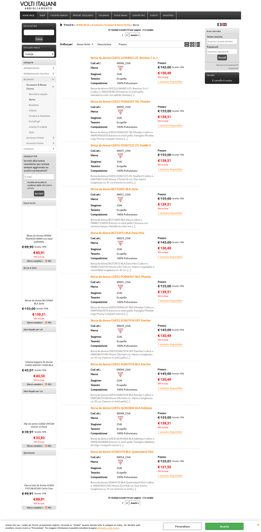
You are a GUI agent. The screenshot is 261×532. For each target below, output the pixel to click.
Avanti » (135, 35)
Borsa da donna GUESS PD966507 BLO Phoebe (121, 277)
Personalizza (182, 526)
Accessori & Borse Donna (36, 86)
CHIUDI (258, 524)
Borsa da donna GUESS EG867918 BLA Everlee (121, 364)
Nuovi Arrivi (29, 203)
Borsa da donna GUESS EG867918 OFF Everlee (121, 320)
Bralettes (34, 105)
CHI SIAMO (103, 15)
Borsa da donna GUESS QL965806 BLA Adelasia (121, 408)
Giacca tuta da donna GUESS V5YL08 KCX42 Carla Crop (39, 487)
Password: (212, 47)
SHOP (42, 15)
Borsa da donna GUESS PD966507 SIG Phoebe (120, 102)
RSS (49, 261)
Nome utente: (215, 37)
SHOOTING (168, 15)
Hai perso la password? (227, 65)
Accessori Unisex (35, 137)
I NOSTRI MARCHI (59, 15)
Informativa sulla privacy (108, 527)
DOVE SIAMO (120, 15)
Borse (32, 99)
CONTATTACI (138, 15)
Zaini (31, 132)
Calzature (29, 149)
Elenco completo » (35, 261)
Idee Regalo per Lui (33, 391)
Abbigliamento (32, 68)
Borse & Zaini (30, 268)
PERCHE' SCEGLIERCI (83, 15)
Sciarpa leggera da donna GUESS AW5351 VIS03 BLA (39, 364)
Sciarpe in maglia (38, 127)
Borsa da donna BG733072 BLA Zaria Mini (117, 233)
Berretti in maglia (38, 94)
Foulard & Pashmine (39, 116)
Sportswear (29, 453)
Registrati (233, 68)
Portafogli (34, 121)
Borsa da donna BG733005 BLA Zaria (39, 302)
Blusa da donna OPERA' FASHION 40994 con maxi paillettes (39, 239)
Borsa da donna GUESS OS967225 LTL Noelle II (121, 145)
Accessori (29, 79)
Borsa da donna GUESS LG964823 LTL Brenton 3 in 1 (124, 58)
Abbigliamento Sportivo (36, 73)
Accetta (224, 526)
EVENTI (154, 15)
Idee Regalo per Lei (33, 329)
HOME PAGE (28, 15)
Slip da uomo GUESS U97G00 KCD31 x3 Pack (39, 425)
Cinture (33, 110)
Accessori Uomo (35, 143)
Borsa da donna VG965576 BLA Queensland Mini (122, 452)
